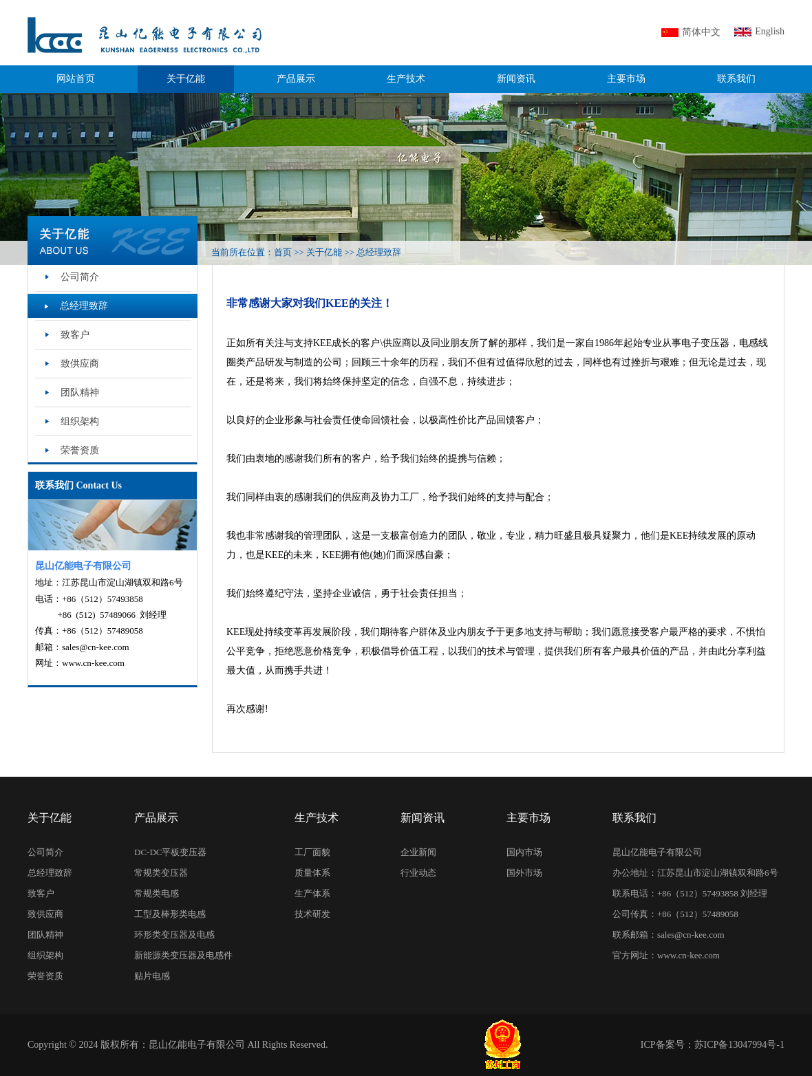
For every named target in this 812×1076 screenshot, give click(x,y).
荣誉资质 (80, 450)
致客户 (75, 335)
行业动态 (418, 873)
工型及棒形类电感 (170, 914)
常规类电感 (156, 893)
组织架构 (80, 421)
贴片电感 (152, 976)
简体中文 (701, 32)
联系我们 (736, 79)
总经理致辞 (378, 252)
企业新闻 (418, 852)
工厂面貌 (312, 852)
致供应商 (80, 363)
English (769, 31)
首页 (283, 252)
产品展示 (296, 79)
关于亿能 (186, 79)
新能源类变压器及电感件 (183, 955)
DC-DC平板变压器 (170, 852)
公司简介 (80, 277)
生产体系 (312, 893)
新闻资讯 (516, 79)
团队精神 (80, 392)
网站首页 (75, 79)
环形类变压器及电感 (174, 934)
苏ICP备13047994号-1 (739, 1045)
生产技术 (406, 79)
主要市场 (626, 79)
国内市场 (524, 852)
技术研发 (312, 914)
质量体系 (312, 873)
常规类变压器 (161, 873)
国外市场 (524, 873)
